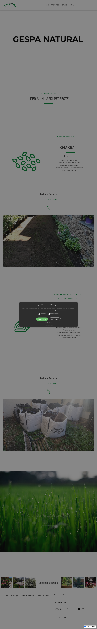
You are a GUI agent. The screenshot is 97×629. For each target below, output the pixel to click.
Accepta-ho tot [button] (42, 319)
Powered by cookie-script (48, 325)
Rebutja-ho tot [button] (55, 319)
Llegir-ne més (62, 309)
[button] (48, 314)
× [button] (76, 303)
